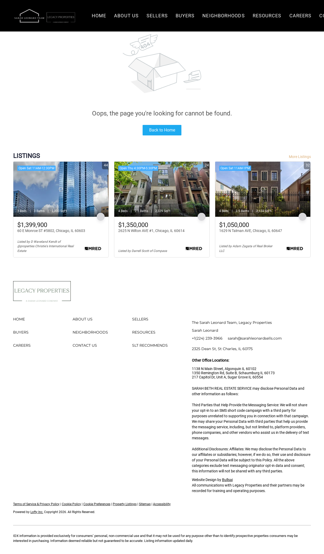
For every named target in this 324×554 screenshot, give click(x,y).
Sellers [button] (157, 15)
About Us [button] (126, 15)
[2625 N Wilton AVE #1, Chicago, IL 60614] (161, 189)
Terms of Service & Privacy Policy (36, 504)
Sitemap (145, 504)
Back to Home (162, 130)
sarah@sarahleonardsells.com (255, 338)
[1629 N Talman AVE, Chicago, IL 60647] (262, 189)
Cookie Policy (71, 504)
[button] (44, 16)
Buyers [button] (185, 15)
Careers (300, 15)
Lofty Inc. (36, 512)
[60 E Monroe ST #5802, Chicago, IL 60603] (61, 189)
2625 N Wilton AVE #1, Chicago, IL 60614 (151, 231)
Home (99, 15)
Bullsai (227, 480)
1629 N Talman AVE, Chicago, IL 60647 (250, 231)
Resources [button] (267, 15)
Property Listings (125, 504)
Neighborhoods (223, 15)
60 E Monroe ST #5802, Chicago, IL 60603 (51, 231)
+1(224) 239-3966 (207, 338)
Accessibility (162, 504)
